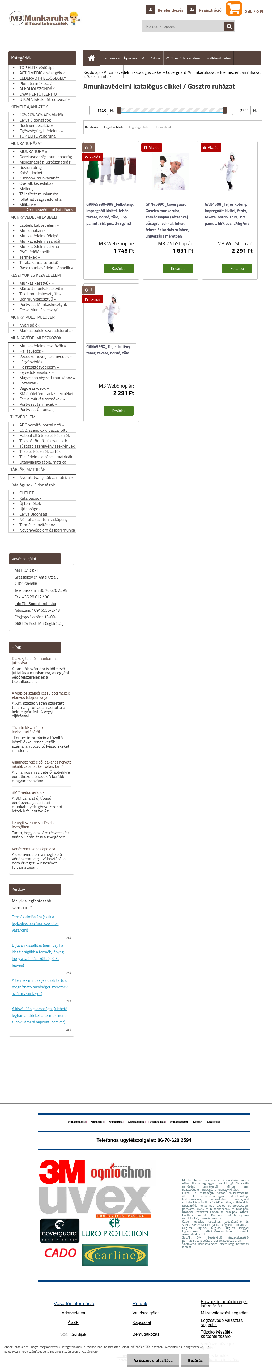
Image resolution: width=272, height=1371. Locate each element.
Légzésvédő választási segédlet (222, 1322)
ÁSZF (73, 1322)
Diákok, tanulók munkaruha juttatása (35, 660)
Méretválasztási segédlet (224, 1313)
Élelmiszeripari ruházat (240, 72)
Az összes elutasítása (153, 1360)
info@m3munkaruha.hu (35, 604)
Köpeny (197, 1121)
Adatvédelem (74, 1313)
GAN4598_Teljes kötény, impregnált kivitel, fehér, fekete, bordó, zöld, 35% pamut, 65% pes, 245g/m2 (227, 213)
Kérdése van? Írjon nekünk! (123, 58)
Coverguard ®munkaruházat (191, 72)
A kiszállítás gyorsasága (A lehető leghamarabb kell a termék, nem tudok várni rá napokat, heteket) (39, 1015)
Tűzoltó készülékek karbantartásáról (27, 730)
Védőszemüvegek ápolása (33, 849)
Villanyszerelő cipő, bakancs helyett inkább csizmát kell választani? (41, 764)
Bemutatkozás (146, 1334)
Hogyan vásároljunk (105, 71)
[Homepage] (93, 58)
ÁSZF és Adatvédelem (183, 58)
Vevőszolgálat (146, 1313)
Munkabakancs (77, 1121)
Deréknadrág (157, 1121)
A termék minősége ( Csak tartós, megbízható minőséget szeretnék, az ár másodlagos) (40, 987)
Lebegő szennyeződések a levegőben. (34, 825)
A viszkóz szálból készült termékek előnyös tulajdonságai (41, 695)
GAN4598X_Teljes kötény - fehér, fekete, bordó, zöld (109, 350)
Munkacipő (97, 1121)
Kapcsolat (142, 1322)
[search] (226, 27)
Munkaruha (116, 1121)
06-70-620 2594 (174, 1140)
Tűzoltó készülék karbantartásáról (216, 1334)
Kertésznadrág (136, 1121)
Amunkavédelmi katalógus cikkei (133, 72)
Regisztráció (210, 10)
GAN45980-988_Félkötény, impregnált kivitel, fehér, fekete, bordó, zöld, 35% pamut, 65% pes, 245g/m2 (110, 213)
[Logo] (45, 23)
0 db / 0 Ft (254, 11)
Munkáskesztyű (179, 1121)
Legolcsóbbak (113, 127)
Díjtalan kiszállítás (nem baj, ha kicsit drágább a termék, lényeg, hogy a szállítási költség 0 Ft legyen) (38, 955)
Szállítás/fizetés (218, 58)
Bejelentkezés (170, 10)
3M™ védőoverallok (28, 792)
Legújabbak (164, 127)
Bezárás (195, 1360)
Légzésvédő (213, 1121)
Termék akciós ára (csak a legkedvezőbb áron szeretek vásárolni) (35, 923)
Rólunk (155, 58)
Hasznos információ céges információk (224, 1303)
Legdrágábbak (138, 127)
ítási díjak (73, 1334)
